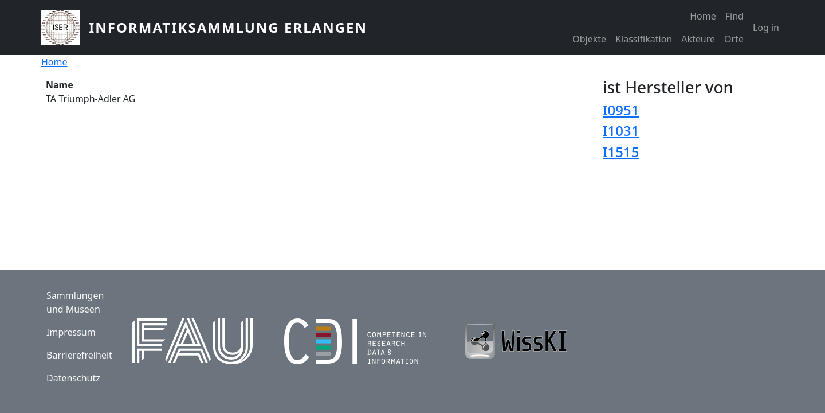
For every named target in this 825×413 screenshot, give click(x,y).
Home (703, 16)
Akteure (698, 39)
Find (734, 16)
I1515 (621, 151)
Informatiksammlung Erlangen (228, 27)
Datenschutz (73, 378)
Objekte (589, 39)
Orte (734, 39)
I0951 (621, 109)
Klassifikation (643, 39)
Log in (766, 27)
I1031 (621, 130)
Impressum (71, 332)
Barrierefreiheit (79, 355)
